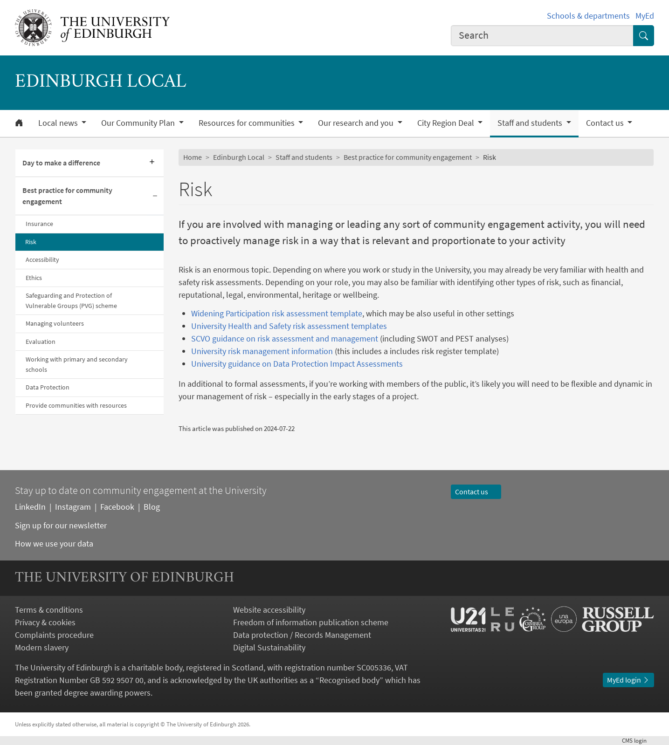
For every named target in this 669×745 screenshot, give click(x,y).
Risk (30, 242)
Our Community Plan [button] (139, 123)
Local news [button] (59, 123)
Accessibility (42, 259)
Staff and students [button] (530, 123)
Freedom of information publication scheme (310, 622)
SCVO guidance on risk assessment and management (284, 338)
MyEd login (628, 679)
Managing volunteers (55, 323)
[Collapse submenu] (155, 196)
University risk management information (262, 351)
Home (192, 157)
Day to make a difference (61, 162)
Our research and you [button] (356, 123)
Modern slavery (42, 647)
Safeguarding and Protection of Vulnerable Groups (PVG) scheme (71, 300)
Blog (152, 506)
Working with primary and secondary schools (77, 364)
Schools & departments (588, 15)
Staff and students (304, 157)
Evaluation (40, 341)
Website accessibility (269, 609)
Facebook (117, 506)
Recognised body (349, 680)
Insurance (39, 223)
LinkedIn (30, 506)
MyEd (644, 15)
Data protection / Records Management (302, 634)
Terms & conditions (49, 609)
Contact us (476, 491)
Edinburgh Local (238, 157)
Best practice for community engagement (67, 195)
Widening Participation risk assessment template (276, 313)
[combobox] (542, 35)
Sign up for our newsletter (61, 525)
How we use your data (54, 543)
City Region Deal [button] (446, 123)
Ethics (34, 277)
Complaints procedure (54, 634)
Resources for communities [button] (248, 123)
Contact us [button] (606, 123)
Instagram (73, 506)
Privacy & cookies (45, 622)
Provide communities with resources (76, 405)
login (638, 740)
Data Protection (47, 387)
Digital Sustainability (269, 647)
